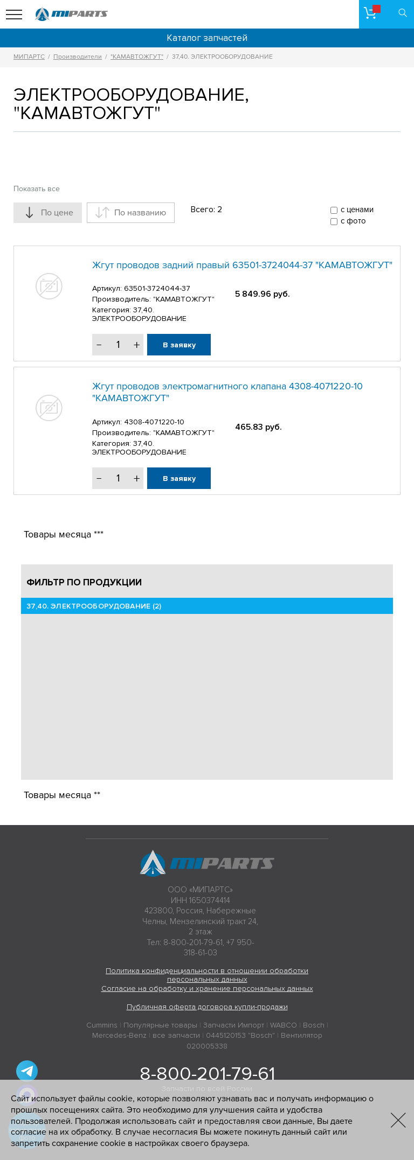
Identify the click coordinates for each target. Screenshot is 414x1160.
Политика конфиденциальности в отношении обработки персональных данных (207, 975)
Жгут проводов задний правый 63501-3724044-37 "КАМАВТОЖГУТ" (242, 265)
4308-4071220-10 (154, 422)
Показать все (36, 188)
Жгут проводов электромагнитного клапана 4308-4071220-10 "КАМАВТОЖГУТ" (227, 392)
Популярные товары (160, 1025)
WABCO (283, 1025)
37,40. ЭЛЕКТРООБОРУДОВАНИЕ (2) (93, 606)
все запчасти (176, 1035)
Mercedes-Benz (119, 1035)
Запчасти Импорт (233, 1025)
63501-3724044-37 (157, 288)
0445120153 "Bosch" (240, 1035)
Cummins (102, 1025)
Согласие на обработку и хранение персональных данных (207, 988)
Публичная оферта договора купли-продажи (207, 1006)
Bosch (314, 1025)
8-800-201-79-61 (207, 1074)
